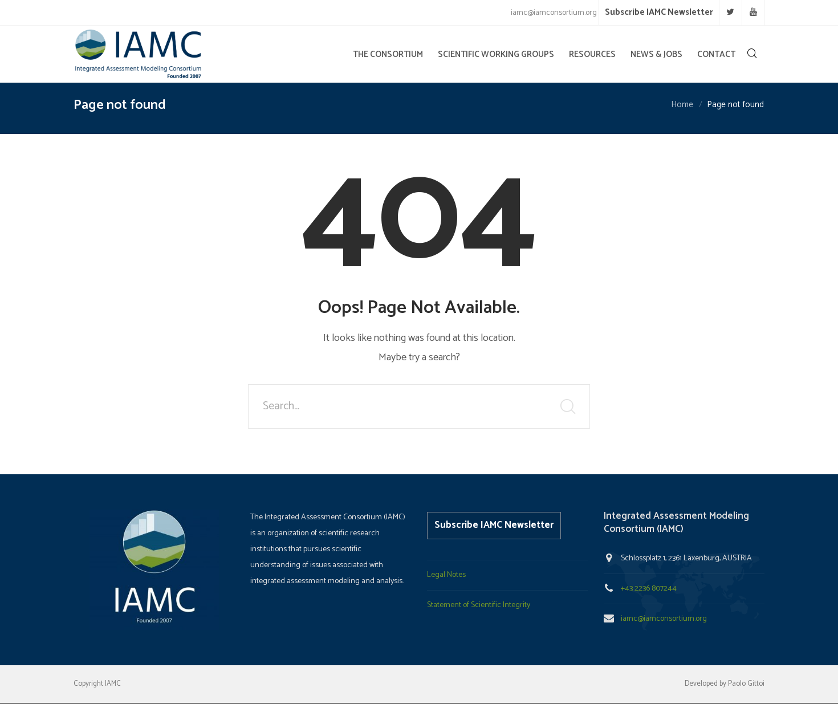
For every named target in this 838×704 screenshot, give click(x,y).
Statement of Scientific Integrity (478, 605)
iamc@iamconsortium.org (664, 618)
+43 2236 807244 (649, 588)
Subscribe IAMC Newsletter (659, 12)
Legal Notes (446, 574)
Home (682, 105)
